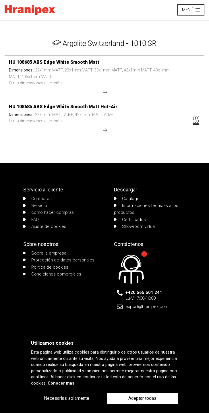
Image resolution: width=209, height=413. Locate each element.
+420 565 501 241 (143, 292)
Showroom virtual (135, 226)
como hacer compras (48, 212)
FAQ (31, 219)
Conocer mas (61, 383)
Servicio (35, 205)
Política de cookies (45, 267)
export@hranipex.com (147, 306)
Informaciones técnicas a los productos (146, 209)
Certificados (130, 219)
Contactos (37, 198)
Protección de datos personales (58, 260)
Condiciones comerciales (52, 274)
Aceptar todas (142, 398)
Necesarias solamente (66, 398)
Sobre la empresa (44, 253)
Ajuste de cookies (44, 226)
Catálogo (127, 198)
